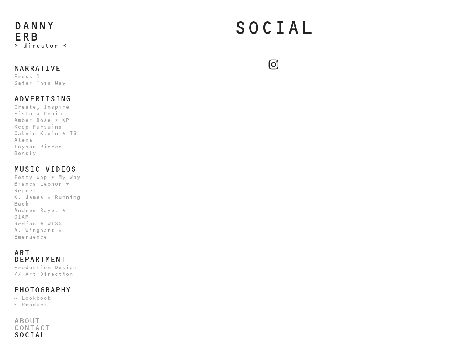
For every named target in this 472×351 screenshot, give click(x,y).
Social (29, 335)
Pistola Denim (38, 113)
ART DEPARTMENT (40, 256)
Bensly (25, 153)
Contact (32, 328)
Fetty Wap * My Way (47, 177)
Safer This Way (40, 83)
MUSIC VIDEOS (45, 169)
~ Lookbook (32, 298)
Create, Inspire (41, 107)
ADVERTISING (42, 99)
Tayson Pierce (38, 147)
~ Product (30, 305)
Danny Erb (38, 31)
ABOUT (27, 321)
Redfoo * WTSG (38, 224)
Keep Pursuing (38, 127)
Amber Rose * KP (41, 120)
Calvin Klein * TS (45, 133)
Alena (23, 140)
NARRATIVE (37, 68)
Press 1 (27, 76)
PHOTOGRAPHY (42, 290)
